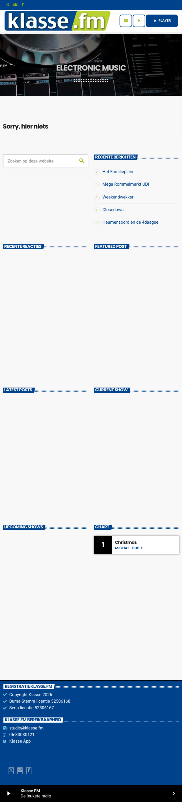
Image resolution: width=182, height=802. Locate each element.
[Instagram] (15, 5)
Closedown (113, 209)
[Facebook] (23, 5)
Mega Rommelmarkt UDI (126, 184)
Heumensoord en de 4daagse (131, 222)
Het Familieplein (118, 171)
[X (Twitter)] (8, 5)
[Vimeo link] (57, 21)
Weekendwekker (118, 197)
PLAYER (162, 20)
